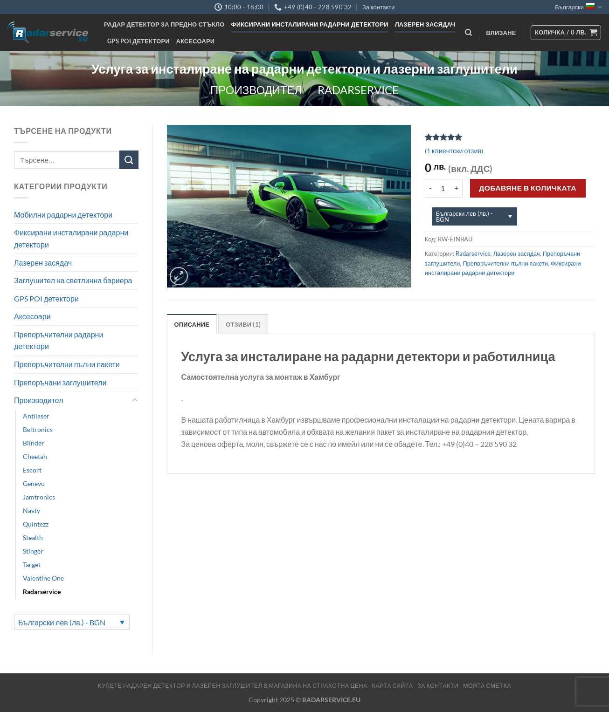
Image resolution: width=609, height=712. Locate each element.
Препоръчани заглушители (60, 382)
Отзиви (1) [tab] (243, 324)
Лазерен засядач (425, 24)
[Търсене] (468, 32)
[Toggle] (134, 400)
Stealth (33, 537)
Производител (256, 89)
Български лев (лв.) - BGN (61, 622)
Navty (31, 510)
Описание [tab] (192, 324)
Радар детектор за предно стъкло (164, 24)
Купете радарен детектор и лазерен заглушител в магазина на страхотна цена (232, 685)
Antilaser (36, 416)
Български (578, 7)
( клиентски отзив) (454, 151)
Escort (32, 470)
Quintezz (35, 524)
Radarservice (358, 89)
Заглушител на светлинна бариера (73, 280)
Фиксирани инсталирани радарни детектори (309, 24)
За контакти (378, 7)
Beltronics (38, 429)
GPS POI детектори (138, 41)
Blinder (33, 443)
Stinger (33, 551)
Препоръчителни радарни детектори (58, 340)
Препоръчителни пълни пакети (67, 364)
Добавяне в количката (527, 188)
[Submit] (128, 160)
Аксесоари (195, 41)
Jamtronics (39, 497)
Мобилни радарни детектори (63, 214)
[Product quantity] (443, 188)
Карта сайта (392, 685)
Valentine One (43, 578)
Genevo (34, 483)
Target (32, 564)
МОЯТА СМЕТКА (487, 685)
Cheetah (35, 456)
